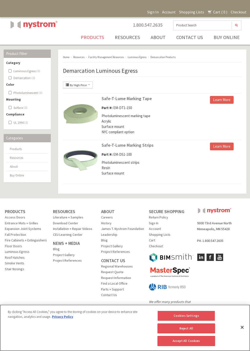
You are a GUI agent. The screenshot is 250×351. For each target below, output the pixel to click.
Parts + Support (112, 289)
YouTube (219, 257)
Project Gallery (64, 255)
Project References (67, 260)
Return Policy (158, 217)
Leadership (109, 234)
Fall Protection (15, 234)
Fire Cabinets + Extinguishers (26, 240)
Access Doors (15, 217)
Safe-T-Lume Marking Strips (128, 145)
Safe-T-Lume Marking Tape (127, 98)
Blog (56, 249)
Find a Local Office (114, 283)
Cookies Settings (186, 316)
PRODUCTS (15, 211)
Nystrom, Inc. (33, 37)
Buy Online (227, 37)
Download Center (65, 223)
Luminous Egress (17, 251)
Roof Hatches (15, 257)
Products (92, 37)
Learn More (221, 99)
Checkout (239, 12)
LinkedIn (201, 257)
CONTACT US (113, 260)
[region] (125, 328)
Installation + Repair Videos (72, 229)
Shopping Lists (191, 12)
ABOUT (108, 211)
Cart (152, 240)
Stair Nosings (14, 269)
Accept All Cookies (186, 341)
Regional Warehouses (117, 266)
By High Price (78, 85)
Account (169, 12)
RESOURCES (64, 211)
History (106, 223)
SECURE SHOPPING (166, 211)
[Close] (242, 327)
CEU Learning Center (68, 234)
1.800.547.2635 (148, 25)
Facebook (210, 257)
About (158, 37)
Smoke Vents (14, 263)
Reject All (186, 328)
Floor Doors (13, 246)
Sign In (153, 12)
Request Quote (112, 272)
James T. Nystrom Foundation (122, 229)
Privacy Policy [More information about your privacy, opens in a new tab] (62, 317)
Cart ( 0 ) (217, 12)
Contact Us (189, 37)
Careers (107, 217)
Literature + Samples (68, 217)
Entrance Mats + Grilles (21, 223)
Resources (127, 37)
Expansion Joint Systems (23, 229)
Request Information (116, 278)
